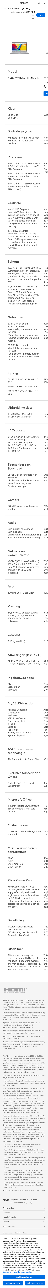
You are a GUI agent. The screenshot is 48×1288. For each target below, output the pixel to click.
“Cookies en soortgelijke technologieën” (17, 1272)
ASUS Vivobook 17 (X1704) (16, 8)
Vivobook (34, 1200)
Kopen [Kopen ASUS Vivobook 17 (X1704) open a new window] (40, 15)
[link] (24, 3)
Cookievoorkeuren (24, 1277)
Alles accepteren (35, 1283)
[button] (4, 3)
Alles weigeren (13, 1283)
